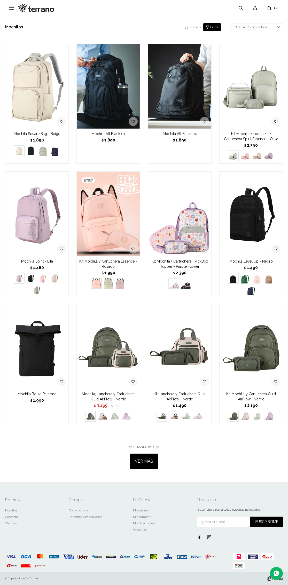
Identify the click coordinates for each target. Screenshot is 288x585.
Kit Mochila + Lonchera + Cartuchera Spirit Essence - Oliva (251, 136)
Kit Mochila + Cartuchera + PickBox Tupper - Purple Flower (180, 263)
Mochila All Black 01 (108, 134)
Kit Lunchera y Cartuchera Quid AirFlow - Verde (180, 396)
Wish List (140, 530)
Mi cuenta (140, 510)
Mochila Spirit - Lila (37, 261)
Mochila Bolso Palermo (37, 394)
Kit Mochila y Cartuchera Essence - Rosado (108, 263)
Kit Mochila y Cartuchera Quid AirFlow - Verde (251, 396)
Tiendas (11, 523)
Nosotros (11, 510)
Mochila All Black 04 (180, 134)
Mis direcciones (144, 523)
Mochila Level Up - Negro (251, 261)
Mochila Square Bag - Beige (37, 134)
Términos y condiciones (85, 517)
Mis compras (142, 517)
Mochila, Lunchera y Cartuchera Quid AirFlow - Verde (108, 396)
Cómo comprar (79, 510)
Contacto (11, 517)
